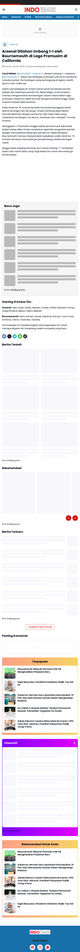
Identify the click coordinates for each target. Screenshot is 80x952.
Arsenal (36, 73)
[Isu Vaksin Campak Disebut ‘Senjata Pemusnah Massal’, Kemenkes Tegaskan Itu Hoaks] (9, 712)
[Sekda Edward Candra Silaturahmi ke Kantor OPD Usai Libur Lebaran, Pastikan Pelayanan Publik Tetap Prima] (9, 725)
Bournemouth (9, 76)
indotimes (23, 73)
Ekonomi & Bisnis (43, 17)
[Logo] (40, 932)
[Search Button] (76, 9)
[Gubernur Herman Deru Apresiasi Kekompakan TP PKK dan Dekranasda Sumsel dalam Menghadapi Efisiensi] (9, 699)
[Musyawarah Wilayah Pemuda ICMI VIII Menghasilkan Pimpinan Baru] (9, 673)
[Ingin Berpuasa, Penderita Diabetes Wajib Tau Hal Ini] (9, 686)
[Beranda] (5, 44)
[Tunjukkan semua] (74, 743)
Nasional (16, 17)
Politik (28, 17)
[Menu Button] (3, 9)
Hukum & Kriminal (65, 17)
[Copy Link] (25, 336)
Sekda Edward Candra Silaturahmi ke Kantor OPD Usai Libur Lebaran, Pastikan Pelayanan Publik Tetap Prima (46, 724)
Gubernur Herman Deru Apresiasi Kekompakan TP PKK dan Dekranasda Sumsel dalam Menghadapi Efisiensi (46, 698)
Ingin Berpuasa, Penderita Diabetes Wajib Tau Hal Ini (45, 683)
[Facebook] (4, 336)
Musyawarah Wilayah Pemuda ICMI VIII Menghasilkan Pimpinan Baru (39, 670)
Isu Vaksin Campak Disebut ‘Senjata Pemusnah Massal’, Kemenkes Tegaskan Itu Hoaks (44, 709)
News (4, 17)
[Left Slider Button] (68, 518)
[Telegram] (15, 336)
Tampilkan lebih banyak (40, 627)
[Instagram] (40, 947)
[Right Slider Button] (77, 17)
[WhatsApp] (20, 336)
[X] (9, 336)
